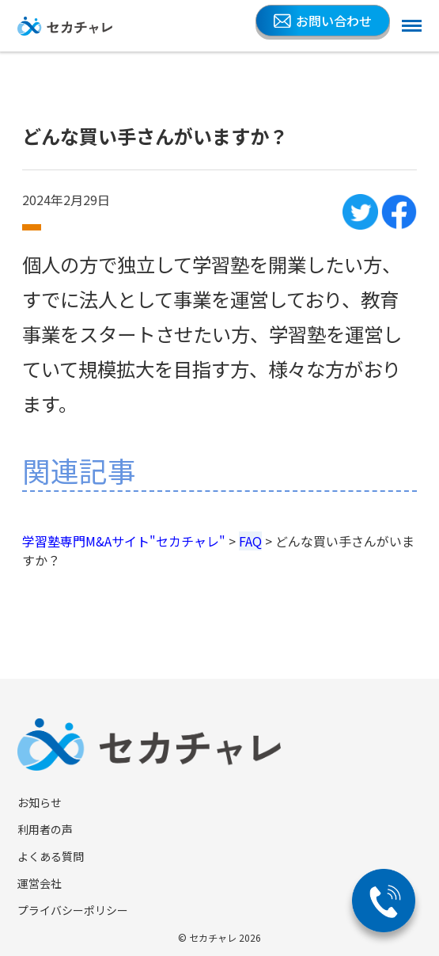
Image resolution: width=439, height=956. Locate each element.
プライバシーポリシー (72, 910)
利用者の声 (45, 829)
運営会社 (39, 883)
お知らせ (39, 802)
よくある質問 (50, 856)
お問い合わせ (323, 20)
